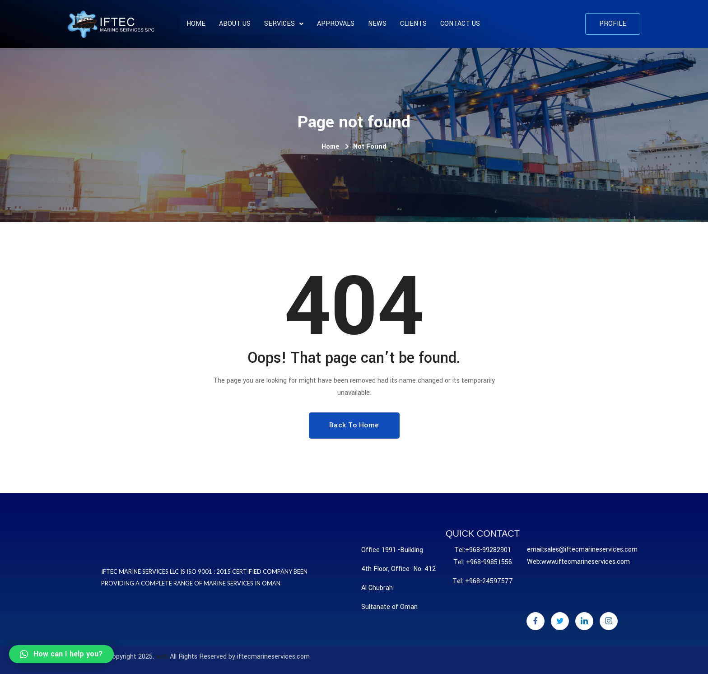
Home (195, 23)
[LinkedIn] (584, 621)
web (162, 656)
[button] (612, 24)
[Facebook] (535, 621)
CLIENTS (413, 23)
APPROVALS (335, 23)
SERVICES (283, 23)
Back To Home (354, 425)
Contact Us (460, 23)
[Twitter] (560, 621)
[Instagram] (609, 621)
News (377, 23)
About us (235, 23)
